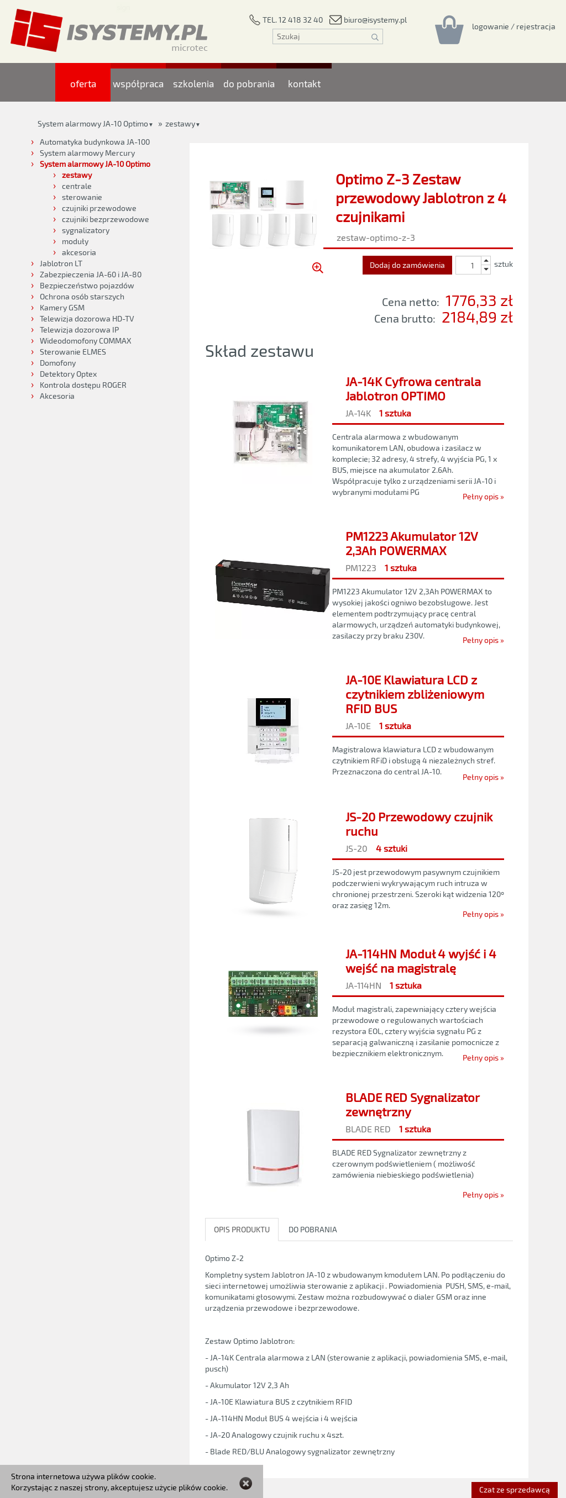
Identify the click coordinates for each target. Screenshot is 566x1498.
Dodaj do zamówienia (407, 265)
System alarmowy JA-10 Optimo (93, 123)
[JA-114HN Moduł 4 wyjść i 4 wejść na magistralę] (359, 1002)
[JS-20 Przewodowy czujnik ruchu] (359, 862)
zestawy (180, 123)
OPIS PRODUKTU (242, 1229)
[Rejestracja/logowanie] (513, 26)
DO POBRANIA (313, 1229)
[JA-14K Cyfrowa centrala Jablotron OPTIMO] (359, 436)
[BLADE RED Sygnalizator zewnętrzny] (359, 1143)
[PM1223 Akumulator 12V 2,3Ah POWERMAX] (359, 585)
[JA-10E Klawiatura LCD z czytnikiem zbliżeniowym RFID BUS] (359, 725)
